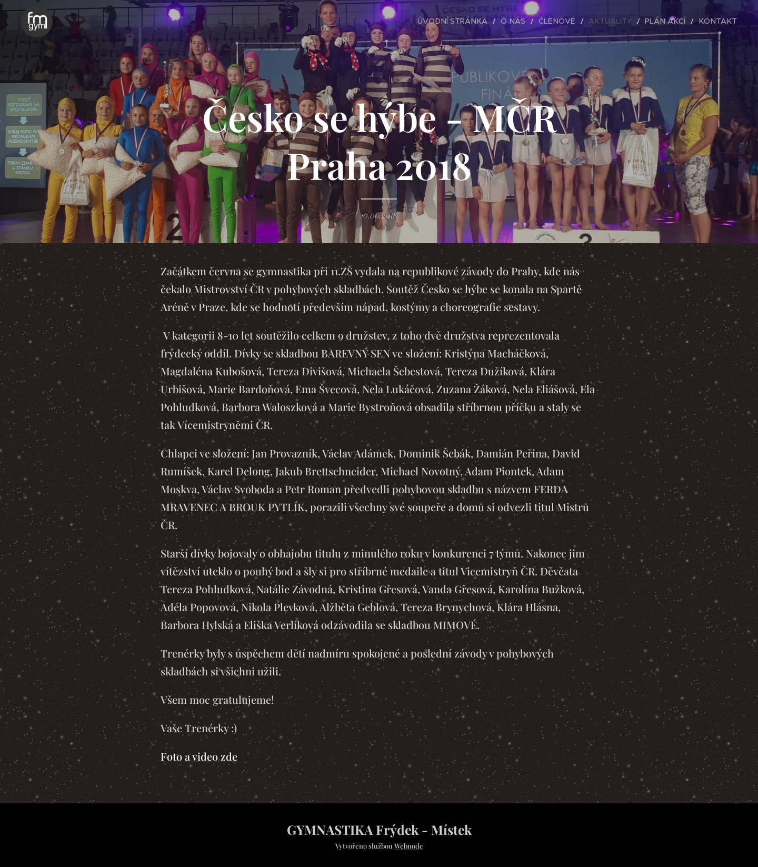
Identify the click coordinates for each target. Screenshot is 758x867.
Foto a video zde (199, 756)
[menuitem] (484, 21)
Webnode (408, 845)
